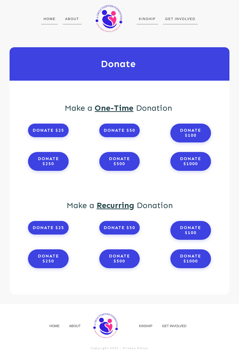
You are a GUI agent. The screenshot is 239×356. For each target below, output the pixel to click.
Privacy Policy (135, 348)
